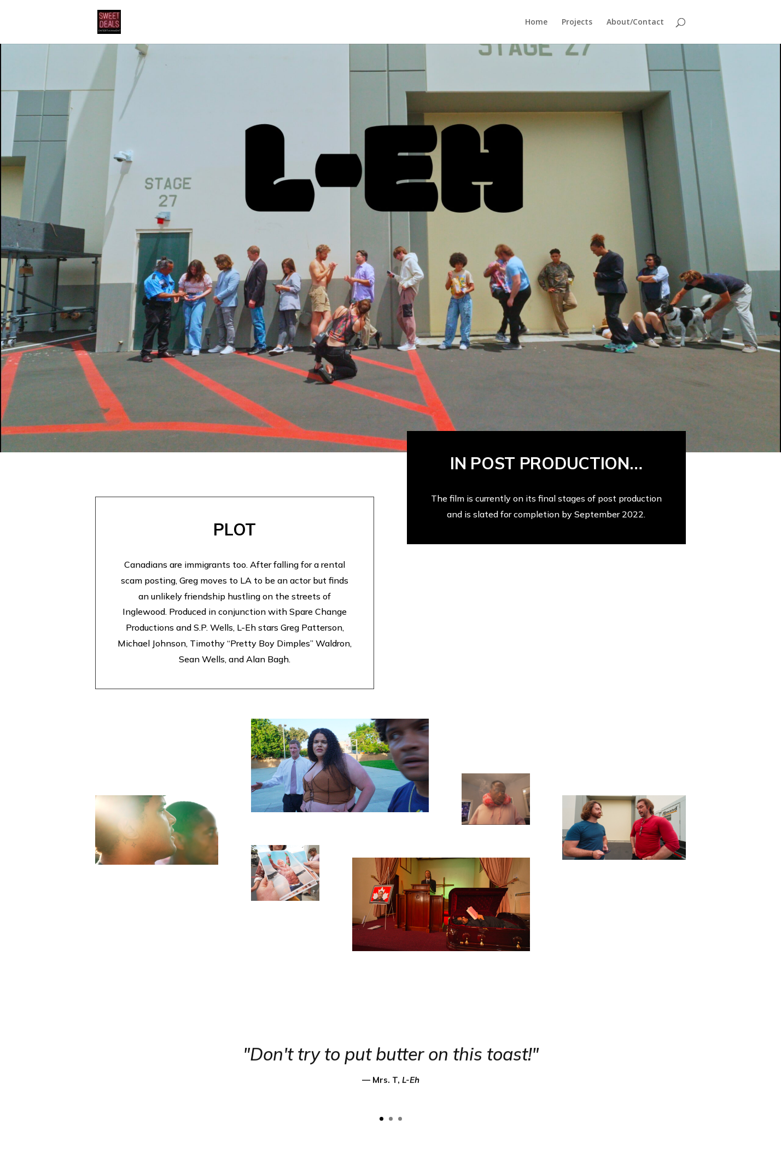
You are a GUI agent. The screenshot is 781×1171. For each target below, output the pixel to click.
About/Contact (635, 22)
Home (536, 22)
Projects (577, 22)
